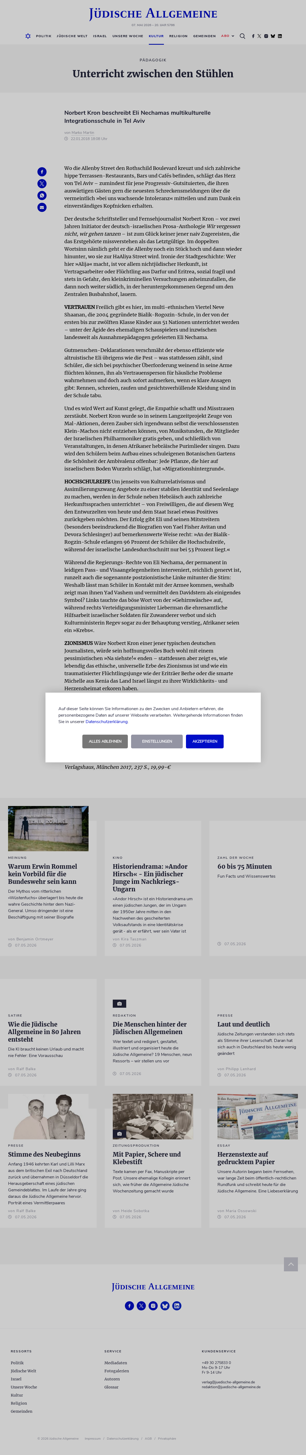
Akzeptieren (204, 741)
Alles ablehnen (105, 741)
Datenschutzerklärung (107, 722)
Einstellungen (157, 741)
